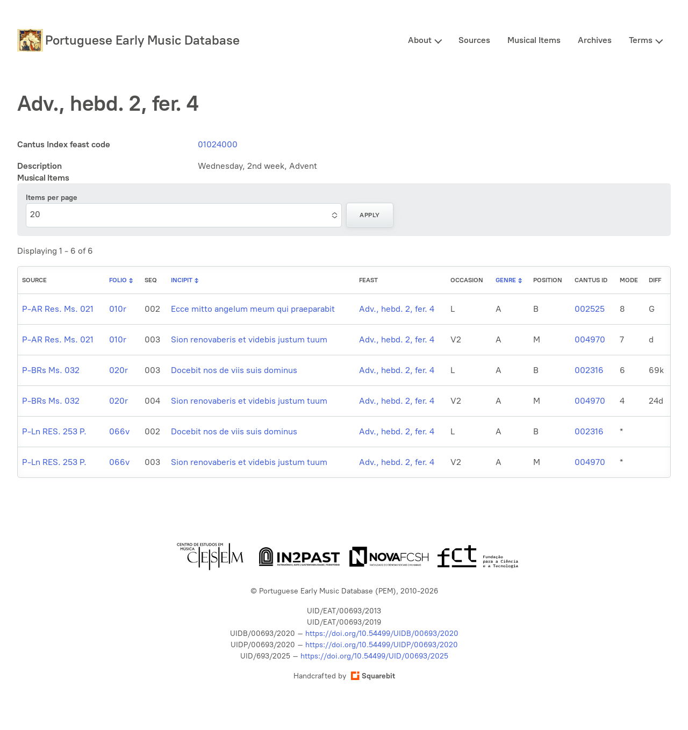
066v (119, 431)
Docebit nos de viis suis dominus (234, 370)
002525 (590, 309)
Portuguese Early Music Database (142, 40)
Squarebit (373, 676)
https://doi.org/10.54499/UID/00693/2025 (374, 656)
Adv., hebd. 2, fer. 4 (396, 309)
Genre (506, 280)
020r (118, 370)
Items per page (51, 197)
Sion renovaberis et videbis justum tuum (249, 339)
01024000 (218, 144)
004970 (590, 339)
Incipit (181, 280)
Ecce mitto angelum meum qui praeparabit (253, 309)
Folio (118, 280)
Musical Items (534, 40)
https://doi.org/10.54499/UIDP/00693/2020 (381, 644)
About (420, 40)
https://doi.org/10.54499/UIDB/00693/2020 (381, 633)
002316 (589, 370)
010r (117, 309)
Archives (595, 40)
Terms (641, 40)
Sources (474, 40)
